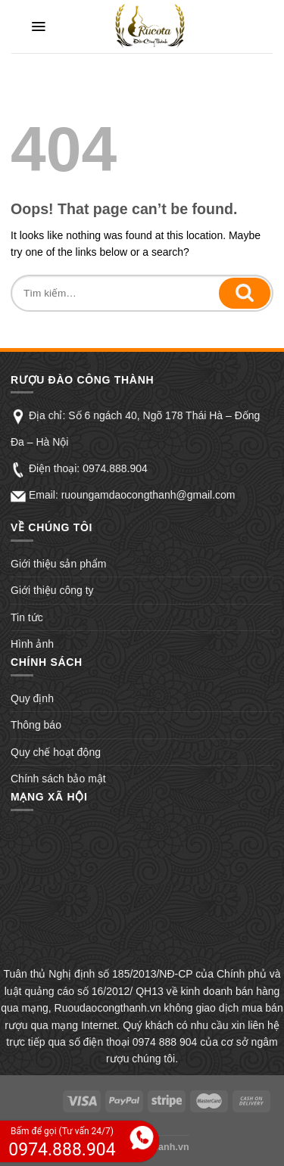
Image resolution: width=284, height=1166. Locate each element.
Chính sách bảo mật (58, 779)
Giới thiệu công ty (52, 590)
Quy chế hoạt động (56, 752)
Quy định (32, 698)
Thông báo (36, 725)
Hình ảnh (32, 644)
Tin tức (27, 617)
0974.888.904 (115, 468)
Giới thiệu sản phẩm (58, 564)
